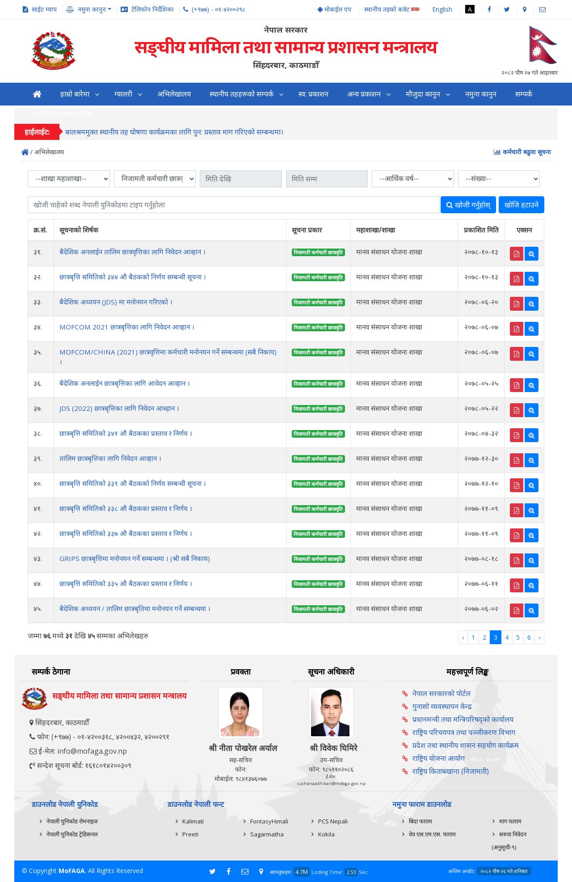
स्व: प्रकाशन (313, 94)
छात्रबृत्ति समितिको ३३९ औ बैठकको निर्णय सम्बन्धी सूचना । (132, 483)
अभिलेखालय (174, 94)
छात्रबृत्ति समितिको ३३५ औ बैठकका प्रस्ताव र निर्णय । (125, 583)
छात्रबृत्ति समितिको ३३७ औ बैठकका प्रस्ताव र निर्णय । (125, 533)
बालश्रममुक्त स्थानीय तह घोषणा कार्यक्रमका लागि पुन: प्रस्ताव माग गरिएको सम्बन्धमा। (174, 132)
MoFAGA (72, 870)
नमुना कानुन (480, 94)
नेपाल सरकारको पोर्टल (441, 693)
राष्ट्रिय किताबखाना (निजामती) (450, 771)
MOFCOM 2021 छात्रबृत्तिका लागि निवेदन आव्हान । (126, 326)
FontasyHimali (269, 821)
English (442, 9)
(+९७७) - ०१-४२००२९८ (218, 9)
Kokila (326, 834)
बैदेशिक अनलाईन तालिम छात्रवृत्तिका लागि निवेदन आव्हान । (132, 251)
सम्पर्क (523, 94)
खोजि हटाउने (521, 205)
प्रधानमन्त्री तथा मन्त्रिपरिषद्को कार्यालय (462, 719)
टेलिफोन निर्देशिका (152, 9)
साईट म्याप (44, 9)
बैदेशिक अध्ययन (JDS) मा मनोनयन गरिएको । (115, 301)
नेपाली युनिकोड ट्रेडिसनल (72, 834)
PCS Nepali (333, 821)
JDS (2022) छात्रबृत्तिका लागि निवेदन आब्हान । (119, 408)
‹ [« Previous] (463, 637)
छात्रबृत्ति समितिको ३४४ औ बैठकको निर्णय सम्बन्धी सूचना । (132, 276)
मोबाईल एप (334, 9)
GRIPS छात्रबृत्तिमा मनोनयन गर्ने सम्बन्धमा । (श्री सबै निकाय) (134, 558)
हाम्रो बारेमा (74, 94)
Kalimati (193, 821)
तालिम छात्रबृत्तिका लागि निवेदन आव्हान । (110, 458)
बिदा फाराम (420, 821)
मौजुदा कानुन (423, 94)
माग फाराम (510, 821)
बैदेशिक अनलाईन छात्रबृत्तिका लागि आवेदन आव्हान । (124, 383)
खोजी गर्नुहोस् (468, 205)
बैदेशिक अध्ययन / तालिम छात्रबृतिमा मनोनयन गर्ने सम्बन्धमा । (134, 608)
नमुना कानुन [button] (92, 9)
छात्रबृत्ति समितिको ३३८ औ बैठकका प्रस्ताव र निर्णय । (125, 508)
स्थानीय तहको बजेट (391, 9)
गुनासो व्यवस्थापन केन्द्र (442, 706)
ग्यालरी (123, 94)
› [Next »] (539, 637)
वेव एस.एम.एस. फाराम (432, 834)
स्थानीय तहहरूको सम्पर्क (241, 94)
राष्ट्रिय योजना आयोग (438, 758)
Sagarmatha (267, 834)
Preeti (190, 834)
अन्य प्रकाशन (364, 94)
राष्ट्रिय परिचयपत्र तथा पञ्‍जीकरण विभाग (463, 732)
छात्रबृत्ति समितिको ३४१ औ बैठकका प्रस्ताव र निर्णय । (125, 433)
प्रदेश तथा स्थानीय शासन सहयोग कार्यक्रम (465, 745)
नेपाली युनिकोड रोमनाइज (72, 821)
